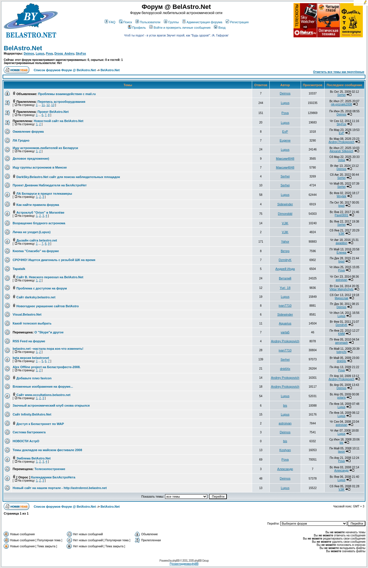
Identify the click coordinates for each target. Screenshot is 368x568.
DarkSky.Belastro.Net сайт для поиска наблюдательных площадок (68, 177)
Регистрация (237, 22)
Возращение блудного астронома (39, 223)
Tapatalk (19, 269)
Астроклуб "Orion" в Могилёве (40, 212)
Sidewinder (285, 204)
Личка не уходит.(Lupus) (32, 232)
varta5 (285, 332)
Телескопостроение (49, 469)
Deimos (29, 53)
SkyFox (81, 53)
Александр (285, 469)
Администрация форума (202, 22)
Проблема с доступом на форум (41, 288)
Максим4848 (285, 158)
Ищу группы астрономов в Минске (40, 167)
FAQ (110, 22)
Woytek (341, 196)
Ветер (285, 251)
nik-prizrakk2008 (341, 104)
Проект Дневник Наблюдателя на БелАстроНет (50, 185)
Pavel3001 (341, 215)
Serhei (341, 94)
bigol (341, 205)
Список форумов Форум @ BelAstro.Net (65, 70)
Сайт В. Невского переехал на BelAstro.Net (49, 277)
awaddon (341, 243)
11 (43, 105)
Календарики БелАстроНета (53, 477)
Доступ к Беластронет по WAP (40, 424)
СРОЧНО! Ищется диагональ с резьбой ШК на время (54, 260)
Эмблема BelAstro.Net (33, 458)
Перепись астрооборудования (61, 101)
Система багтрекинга (29, 432)
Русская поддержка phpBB (184, 563)
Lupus (40, 53)
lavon (341, 451)
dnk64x (341, 361)
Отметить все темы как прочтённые (338, 72)
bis (285, 405)
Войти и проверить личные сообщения (179, 27)
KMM (341, 333)
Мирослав (341, 298)
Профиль (137, 27)
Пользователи (147, 22)
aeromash (341, 342)
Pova (49, 53)
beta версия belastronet (31, 358)
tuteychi (341, 351)
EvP (285, 131)
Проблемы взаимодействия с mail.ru (67, 94)
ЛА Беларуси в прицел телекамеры (44, 193)
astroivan (341, 279)
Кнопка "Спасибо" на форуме (36, 251)
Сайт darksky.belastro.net (35, 297)
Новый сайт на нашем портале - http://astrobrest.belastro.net (60, 488)
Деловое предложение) (31, 158)
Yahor (285, 241)
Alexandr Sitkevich (341, 151)
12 (47, 105)
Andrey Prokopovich (341, 142)
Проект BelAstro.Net (53, 111)
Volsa (341, 160)
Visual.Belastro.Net (27, 314)
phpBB (175, 560)
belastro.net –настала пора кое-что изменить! (48, 348)
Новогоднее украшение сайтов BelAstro (47, 306)
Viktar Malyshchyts (341, 289)
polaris (341, 397)
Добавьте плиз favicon (33, 378)
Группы (171, 22)
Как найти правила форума (37, 204)
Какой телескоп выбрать (32, 323)
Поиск (125, 22)
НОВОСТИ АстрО (26, 441)
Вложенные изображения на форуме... (43, 386)
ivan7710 (285, 305)
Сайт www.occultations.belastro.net (43, 395)
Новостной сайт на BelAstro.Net (58, 121)
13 (52, 105)
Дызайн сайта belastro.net (36, 240)
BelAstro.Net (23, 48)
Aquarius (285, 323)
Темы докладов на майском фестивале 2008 (47, 450)
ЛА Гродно (21, 140)
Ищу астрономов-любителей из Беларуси (45, 148)
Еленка (341, 252)
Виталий (285, 278)
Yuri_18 (285, 287)
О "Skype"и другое (49, 332)
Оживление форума (28, 131)
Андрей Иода (285, 269)
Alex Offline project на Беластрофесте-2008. (46, 367)
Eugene (285, 140)
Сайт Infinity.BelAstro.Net (32, 414)
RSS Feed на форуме (29, 341)
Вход (219, 27)
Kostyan (285, 450)
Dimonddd (285, 213)
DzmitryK (285, 260)
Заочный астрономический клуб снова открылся (51, 405)
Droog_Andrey (64, 53)
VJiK (285, 223)
